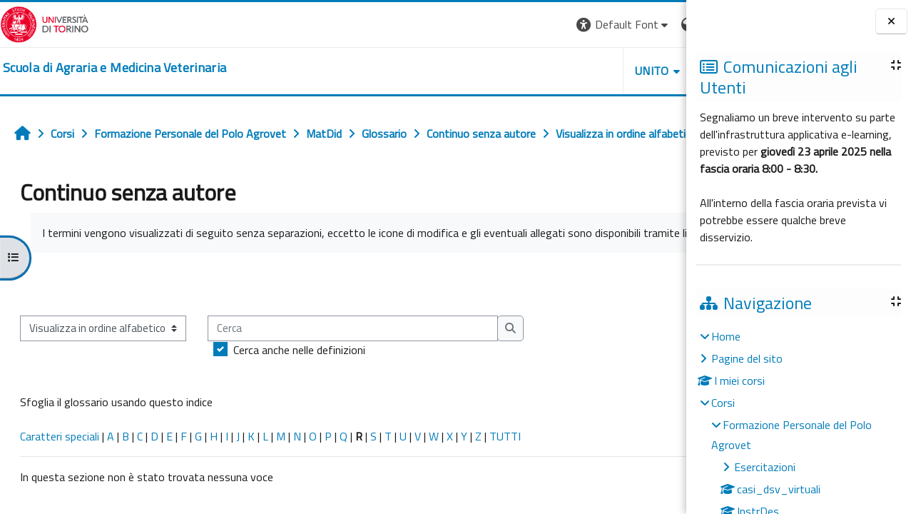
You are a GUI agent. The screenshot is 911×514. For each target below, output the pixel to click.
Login (661, 24)
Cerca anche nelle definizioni (299, 398)
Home (725, 336)
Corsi (723, 402)
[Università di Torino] (44, 22)
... (665, 332)
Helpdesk (599, 70)
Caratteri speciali (59, 484)
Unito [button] (519, 70)
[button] (490, 25)
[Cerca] (353, 377)
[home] (114, 68)
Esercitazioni (764, 466)
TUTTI (505, 484)
